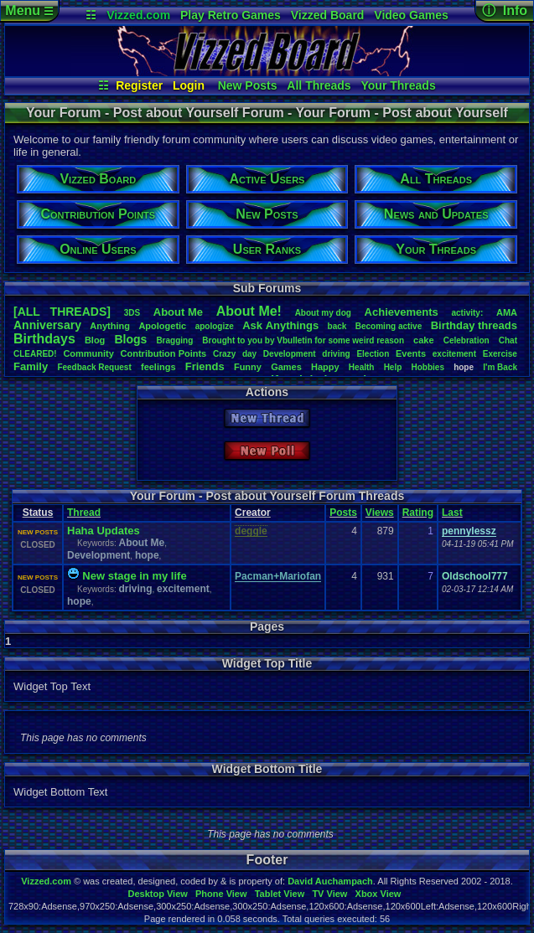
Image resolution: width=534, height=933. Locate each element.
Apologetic (162, 326)
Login (189, 85)
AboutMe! (249, 311)
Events (411, 353)
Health (362, 367)
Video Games (411, 15)
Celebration (466, 340)
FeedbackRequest (94, 367)
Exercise (500, 353)
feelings (158, 367)
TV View (329, 894)
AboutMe (178, 312)
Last (452, 512)
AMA (506, 312)
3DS (132, 312)
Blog (95, 340)
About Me (141, 543)
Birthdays (44, 339)
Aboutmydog (323, 312)
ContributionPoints (164, 353)
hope (147, 555)
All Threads (318, 85)
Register (139, 85)
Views (380, 512)
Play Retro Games (230, 15)
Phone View (221, 894)
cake (423, 340)
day (249, 353)
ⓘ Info (504, 10)
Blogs (130, 339)
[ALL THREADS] (62, 311)
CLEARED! (35, 353)
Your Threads (398, 85)
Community (88, 353)
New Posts (247, 85)
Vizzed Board (328, 15)
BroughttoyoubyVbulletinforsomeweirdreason (303, 340)
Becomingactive (388, 326)
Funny (248, 367)
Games (286, 367)
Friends (205, 366)
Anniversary (47, 325)
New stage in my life (134, 576)
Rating (417, 512)
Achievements (401, 312)
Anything (110, 326)
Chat (508, 340)
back (337, 326)
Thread (84, 512)
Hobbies (428, 367)
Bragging (174, 340)
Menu (29, 10)
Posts (343, 512)
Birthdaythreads (474, 325)
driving (336, 353)
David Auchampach (330, 881)
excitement (454, 353)
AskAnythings (280, 325)
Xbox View (378, 894)
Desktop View (157, 894)
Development (289, 353)
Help (393, 367)
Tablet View (280, 894)
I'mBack (500, 367)
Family (30, 366)
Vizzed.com (138, 15)
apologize (214, 326)
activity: (467, 312)
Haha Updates (103, 530)
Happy (325, 367)
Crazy (224, 353)
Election (372, 353)
